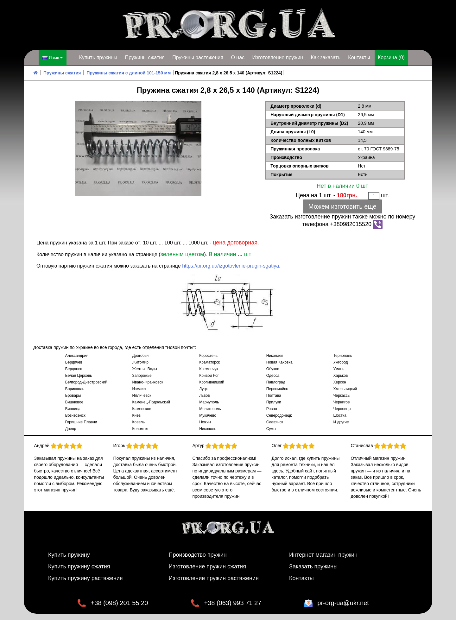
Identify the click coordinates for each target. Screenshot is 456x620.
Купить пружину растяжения (85, 578)
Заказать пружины (313, 566)
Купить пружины (98, 57)
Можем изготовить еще (342, 206)
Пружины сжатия (145, 57)
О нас (237, 57)
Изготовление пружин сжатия (207, 566)
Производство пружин (198, 555)
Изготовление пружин (277, 57)
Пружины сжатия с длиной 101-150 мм (128, 72)
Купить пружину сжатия (79, 566)
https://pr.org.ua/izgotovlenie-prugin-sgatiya (230, 266)
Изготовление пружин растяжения (214, 578)
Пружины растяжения (197, 57)
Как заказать (325, 57)
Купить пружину (69, 555)
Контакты (359, 57)
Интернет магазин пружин (323, 555)
